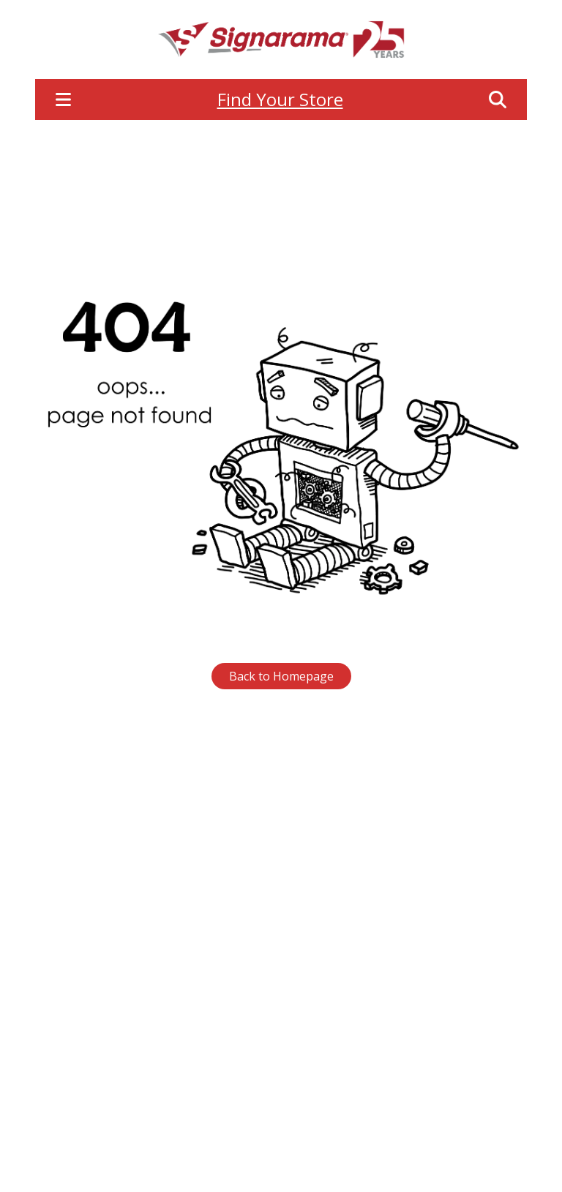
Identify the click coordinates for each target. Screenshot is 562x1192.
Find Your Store (280, 99)
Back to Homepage (281, 676)
